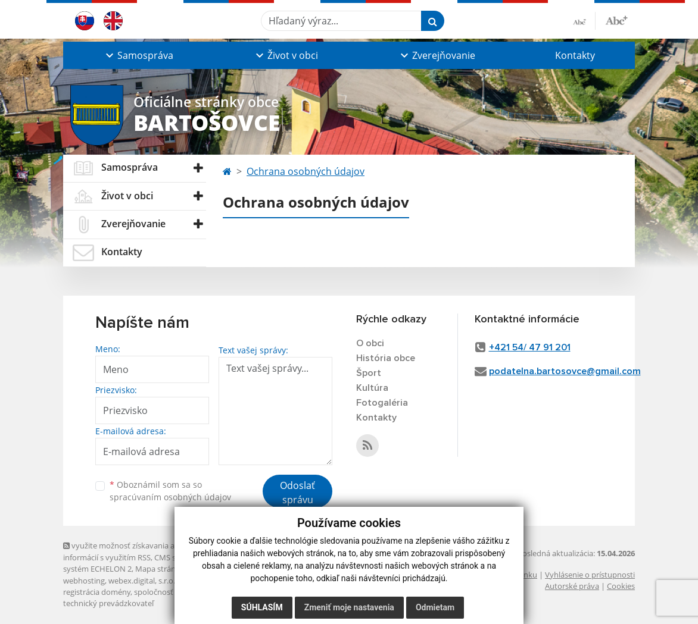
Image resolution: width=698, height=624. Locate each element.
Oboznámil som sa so (170, 491)
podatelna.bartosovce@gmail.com (565, 371)
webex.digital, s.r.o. (141, 580)
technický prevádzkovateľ (108, 603)
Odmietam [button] (435, 607)
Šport (368, 373)
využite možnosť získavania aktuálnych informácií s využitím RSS (136, 551)
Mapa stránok (160, 568)
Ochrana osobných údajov (305, 171)
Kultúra (372, 388)
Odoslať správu (297, 492)
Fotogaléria (382, 402)
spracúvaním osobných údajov (170, 497)
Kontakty (575, 55)
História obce (385, 358)
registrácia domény (96, 592)
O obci (370, 343)
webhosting (84, 580)
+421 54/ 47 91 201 (530, 347)
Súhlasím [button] (262, 607)
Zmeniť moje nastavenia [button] (349, 607)
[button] (138, 55)
